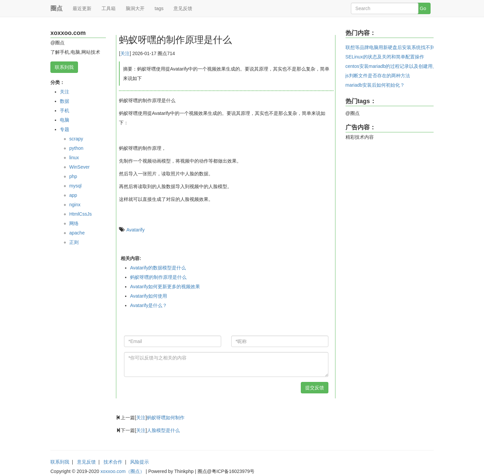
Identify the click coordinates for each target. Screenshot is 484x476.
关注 (64, 91)
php (73, 176)
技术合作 (113, 462)
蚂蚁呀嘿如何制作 (166, 417)
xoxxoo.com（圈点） (122, 471)
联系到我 (64, 67)
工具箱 (109, 8)
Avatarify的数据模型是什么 (158, 267)
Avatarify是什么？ (148, 305)
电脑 (64, 120)
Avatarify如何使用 (148, 296)
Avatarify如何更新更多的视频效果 (165, 286)
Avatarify (135, 229)
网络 (74, 223)
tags (159, 8)
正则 (74, 242)
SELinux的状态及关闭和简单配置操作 (385, 56)
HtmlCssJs (80, 214)
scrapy (76, 138)
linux (74, 157)
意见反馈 (182, 8)
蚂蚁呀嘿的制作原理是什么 (158, 277)
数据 (64, 101)
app (73, 195)
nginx (74, 204)
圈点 (56, 8)
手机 (64, 110)
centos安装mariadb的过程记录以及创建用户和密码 (399, 66)
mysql (75, 185)
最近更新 (82, 8)
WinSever (79, 167)
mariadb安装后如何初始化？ (375, 85)
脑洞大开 (135, 8)
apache (77, 232)
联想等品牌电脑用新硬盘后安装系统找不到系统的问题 (402, 47)
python (76, 148)
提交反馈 (314, 387)
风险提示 (139, 462)
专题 (64, 129)
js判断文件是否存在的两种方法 (378, 75)
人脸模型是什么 (163, 430)
